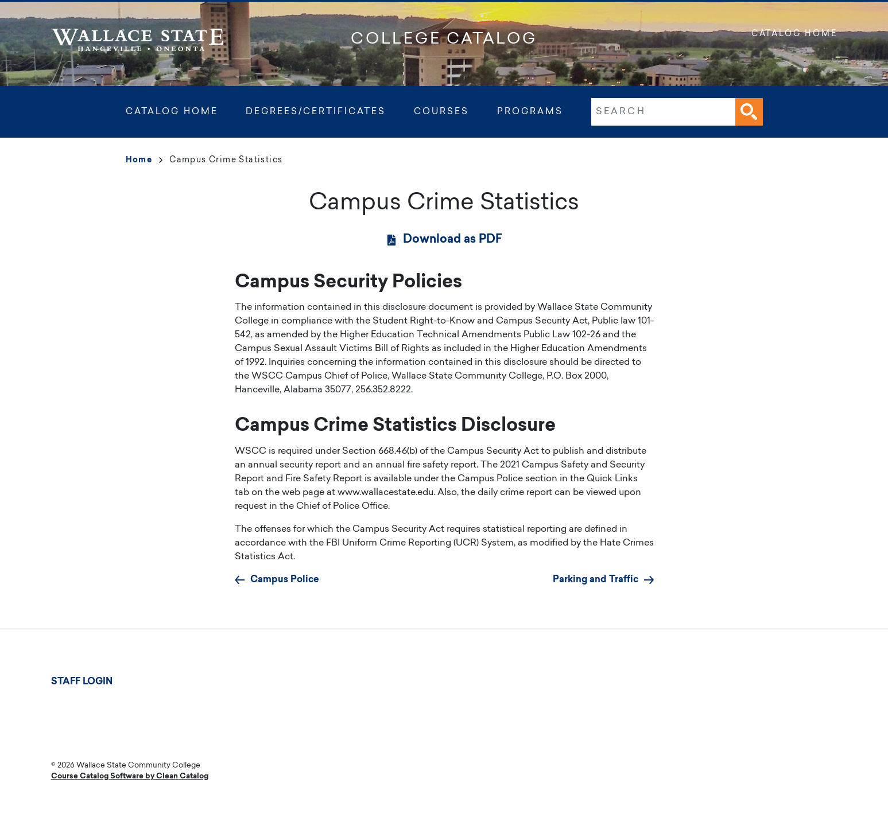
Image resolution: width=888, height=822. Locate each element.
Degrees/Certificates (316, 112)
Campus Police (284, 580)
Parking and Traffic (595, 580)
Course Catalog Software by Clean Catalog (129, 776)
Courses (441, 112)
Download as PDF (452, 240)
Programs (530, 112)
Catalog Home (794, 34)
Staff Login (82, 682)
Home (144, 161)
